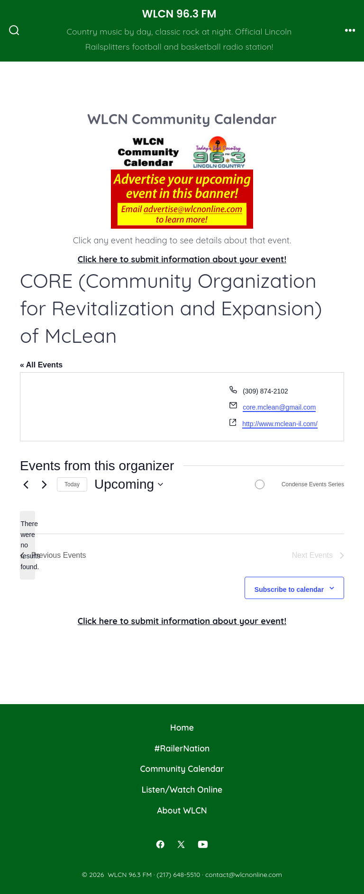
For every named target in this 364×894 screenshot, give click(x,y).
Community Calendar (182, 768)
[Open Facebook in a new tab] (161, 844)
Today (72, 484)
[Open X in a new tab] (181, 844)
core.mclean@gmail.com (279, 407)
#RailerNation (182, 748)
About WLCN (182, 810)
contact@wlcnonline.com (243, 874)
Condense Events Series (313, 484)
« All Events (41, 365)
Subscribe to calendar (289, 589)
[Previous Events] (25, 484)
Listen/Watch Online (182, 789)
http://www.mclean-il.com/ (280, 424)
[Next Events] (44, 484)
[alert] (27, 545)
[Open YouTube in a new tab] (203, 844)
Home (182, 727)
